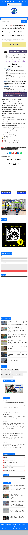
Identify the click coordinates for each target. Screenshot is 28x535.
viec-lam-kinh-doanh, (8, 44)
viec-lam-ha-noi (9, 472)
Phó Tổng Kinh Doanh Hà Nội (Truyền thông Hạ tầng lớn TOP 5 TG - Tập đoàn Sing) (17, 522)
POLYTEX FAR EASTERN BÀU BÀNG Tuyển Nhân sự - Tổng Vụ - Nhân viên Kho (17, 359)
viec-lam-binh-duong (10, 467)
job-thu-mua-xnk (5, 379)
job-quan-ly (23, 376)
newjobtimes (8, 25)
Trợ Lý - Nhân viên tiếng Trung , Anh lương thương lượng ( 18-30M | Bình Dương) (17, 341)
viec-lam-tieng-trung (14, 27)
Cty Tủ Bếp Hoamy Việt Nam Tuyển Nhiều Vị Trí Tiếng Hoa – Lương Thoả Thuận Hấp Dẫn (17, 347)
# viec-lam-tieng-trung (13, 152)
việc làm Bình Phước (13, 146)
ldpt (13, 379)
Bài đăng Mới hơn (6, 196)
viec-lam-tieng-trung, (17, 44)
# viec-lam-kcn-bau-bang (17, 150)
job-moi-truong (5, 376)
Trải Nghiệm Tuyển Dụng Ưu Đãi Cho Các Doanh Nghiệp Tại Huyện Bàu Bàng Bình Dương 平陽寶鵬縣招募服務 (17, 327)
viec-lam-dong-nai (10, 469)
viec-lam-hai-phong (10, 474)
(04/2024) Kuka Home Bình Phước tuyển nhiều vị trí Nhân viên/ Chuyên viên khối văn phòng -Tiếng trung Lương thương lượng (14, 493)
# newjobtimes (8, 150)
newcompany (19, 379)
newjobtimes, (14, 42)
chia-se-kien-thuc (9, 464)
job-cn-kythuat (5, 374)
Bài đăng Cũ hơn (21, 196)
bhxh (5, 462)
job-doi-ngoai (14, 374)
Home (3, 25)
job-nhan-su (14, 376)
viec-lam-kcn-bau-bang (17, 25)
